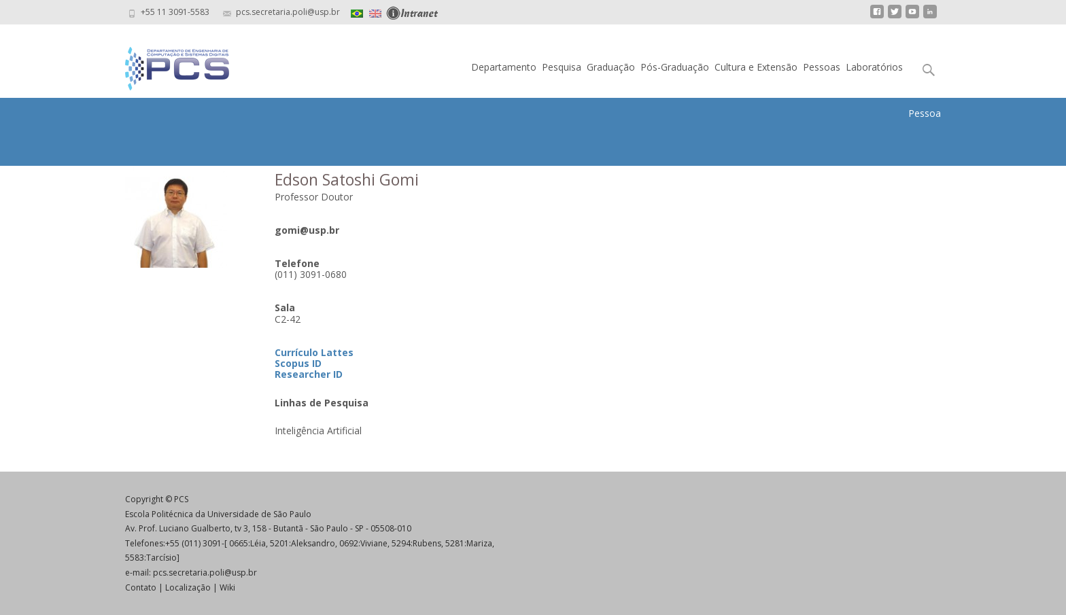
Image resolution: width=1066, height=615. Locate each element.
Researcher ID (309, 374)
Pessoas (821, 66)
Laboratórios (874, 66)
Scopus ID (298, 363)
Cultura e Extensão (756, 66)
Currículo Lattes (314, 352)
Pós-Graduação (674, 66)
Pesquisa (561, 66)
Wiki (227, 587)
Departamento (503, 66)
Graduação (611, 66)
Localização (188, 587)
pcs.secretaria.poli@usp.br (205, 572)
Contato (140, 587)
